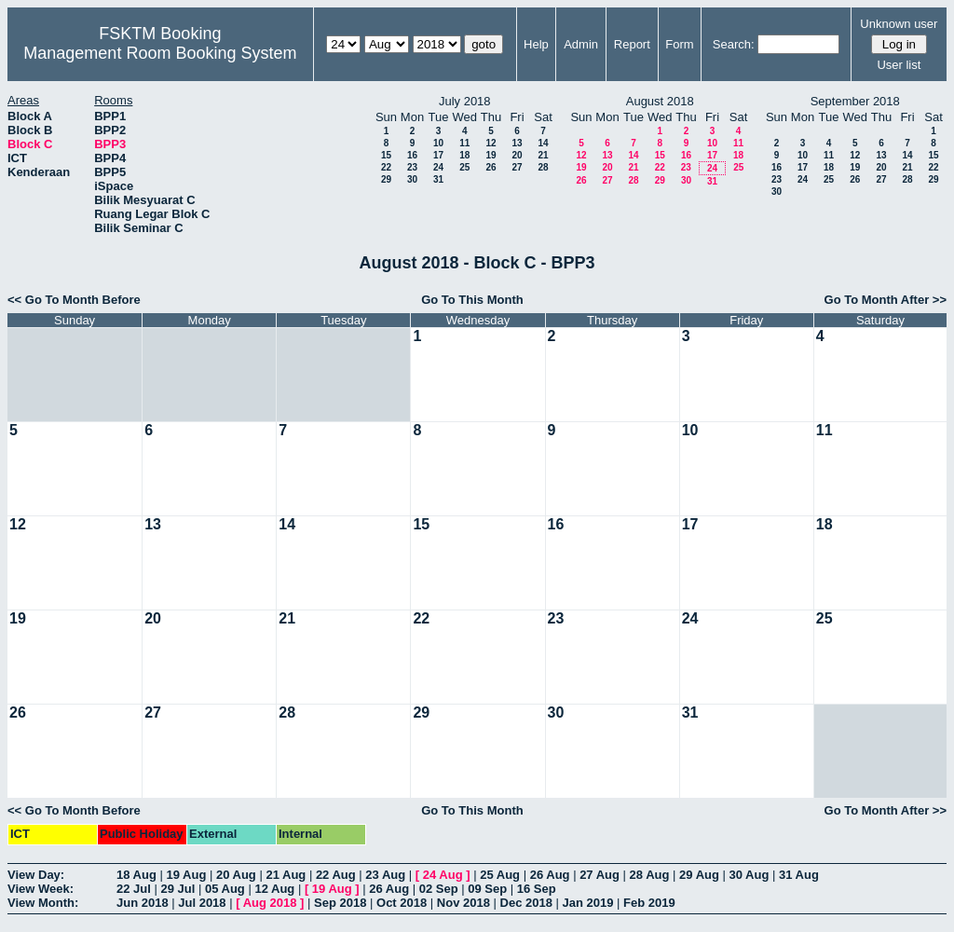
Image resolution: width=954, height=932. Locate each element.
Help (536, 44)
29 (386, 179)
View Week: (40, 889)
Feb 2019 (649, 903)
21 (543, 155)
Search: (734, 44)
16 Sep (536, 889)
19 (490, 155)
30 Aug (749, 875)
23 (412, 167)
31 (438, 179)
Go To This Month (472, 300)
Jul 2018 (201, 903)
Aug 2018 (270, 903)
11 (464, 143)
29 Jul (177, 889)
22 (386, 167)
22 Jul (133, 889)
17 (438, 155)
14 (543, 143)
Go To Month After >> (886, 300)
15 (386, 155)
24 (438, 167)
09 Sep (487, 889)
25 (464, 167)
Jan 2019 (588, 903)
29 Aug (699, 875)
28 (543, 167)
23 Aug (385, 875)
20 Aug (236, 875)
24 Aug (443, 875)
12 (490, 143)
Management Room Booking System (159, 53)
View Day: (35, 875)
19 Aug (186, 875)
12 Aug (274, 889)
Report (632, 44)
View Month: (42, 903)
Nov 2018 (463, 903)
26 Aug (550, 875)
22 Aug (336, 875)
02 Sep (438, 889)
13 (516, 143)
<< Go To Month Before (74, 300)
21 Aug (286, 875)
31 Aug (799, 875)
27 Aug (599, 875)
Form (679, 44)
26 (490, 167)
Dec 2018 (526, 903)
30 (412, 179)
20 (516, 155)
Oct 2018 (401, 903)
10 (438, 143)
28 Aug (650, 875)
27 (516, 167)
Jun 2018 (142, 903)
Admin (581, 44)
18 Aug (136, 875)
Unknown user (898, 24)
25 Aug (500, 875)
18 (464, 155)
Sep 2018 (340, 903)
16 (412, 155)
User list (898, 65)
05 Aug (225, 889)
